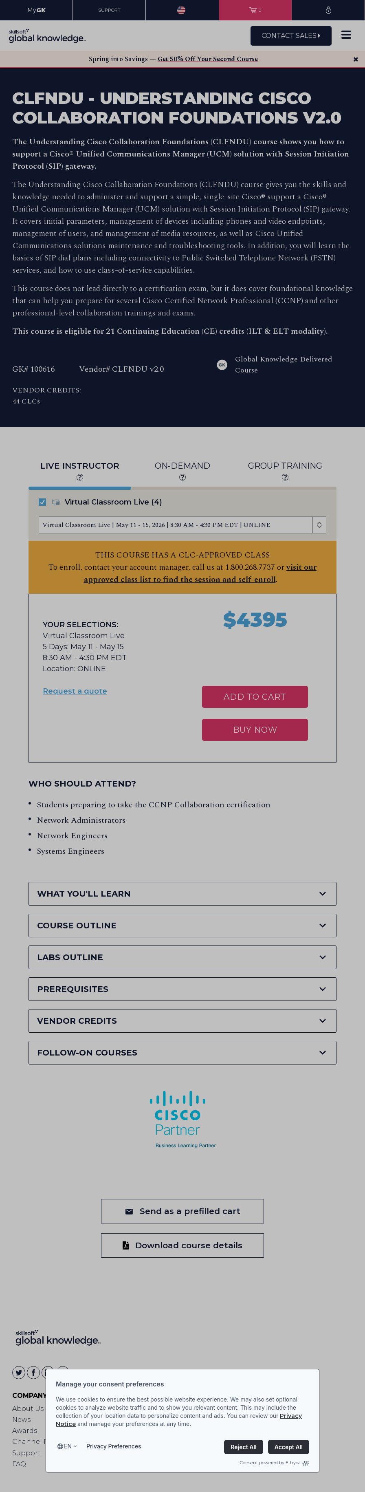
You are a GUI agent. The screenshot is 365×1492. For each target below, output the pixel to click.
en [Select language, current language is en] (67, 1446)
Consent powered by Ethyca (274, 1463)
